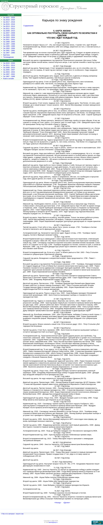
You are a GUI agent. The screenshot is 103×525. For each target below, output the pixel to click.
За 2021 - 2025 (9, 17)
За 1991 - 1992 (9, 50)
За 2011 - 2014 (9, 65)
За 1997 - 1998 (9, 44)
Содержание (28, 26)
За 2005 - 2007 (9, 70)
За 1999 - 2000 (9, 42)
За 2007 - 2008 (9, 33)
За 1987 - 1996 (9, 76)
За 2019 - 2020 (9, 20)
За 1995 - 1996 (9, 46)
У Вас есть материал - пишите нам (12, 514)
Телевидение (8, 57)
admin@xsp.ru (53, 522)
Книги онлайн (8, 79)
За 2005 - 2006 (9, 35)
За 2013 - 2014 (9, 26)
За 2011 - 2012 (9, 28)
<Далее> (66, 503)
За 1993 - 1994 (9, 48)
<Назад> (57, 503)
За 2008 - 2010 (9, 68)
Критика (6, 55)
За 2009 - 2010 (9, 31)
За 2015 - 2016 (9, 24)
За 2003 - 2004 (9, 37)
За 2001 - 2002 (9, 39)
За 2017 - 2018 (9, 22)
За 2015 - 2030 (9, 63)
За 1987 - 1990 (9, 53)
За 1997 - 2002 (9, 74)
